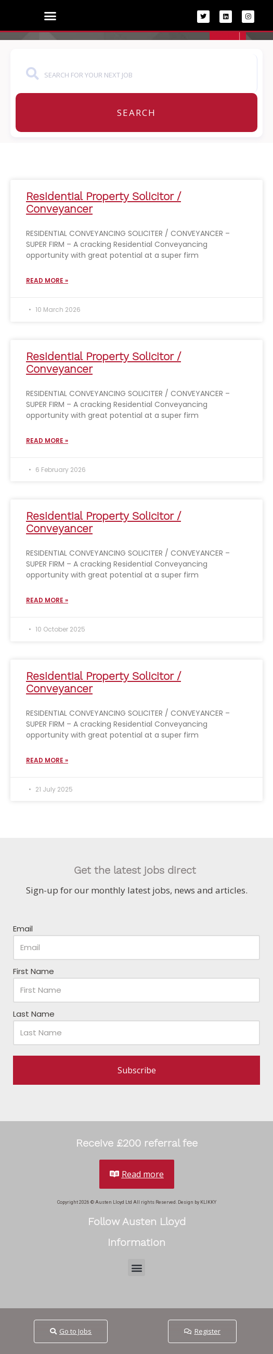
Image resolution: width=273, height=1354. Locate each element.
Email (23, 928)
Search (136, 113)
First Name (33, 971)
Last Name (34, 1013)
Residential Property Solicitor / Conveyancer (103, 202)
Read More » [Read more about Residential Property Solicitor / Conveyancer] (47, 280)
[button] (50, 16)
